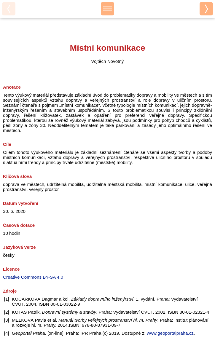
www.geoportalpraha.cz (170, 333)
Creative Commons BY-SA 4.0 (33, 277)
